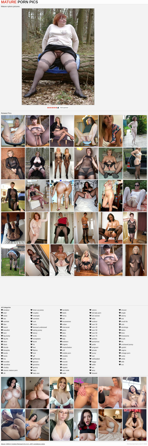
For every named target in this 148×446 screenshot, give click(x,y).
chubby (5, 367)
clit (3, 373)
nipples (64, 367)
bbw (3, 324)
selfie (92, 364)
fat (33, 344)
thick (122, 333)
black (4, 344)
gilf (33, 356)
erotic (34, 336)
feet (33, 347)
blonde (4, 347)
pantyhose (94, 342)
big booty (5, 336)
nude (63, 373)
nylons (93, 310)
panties (93, 339)
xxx (121, 364)
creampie (35, 316)
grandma (35, 364)
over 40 (93, 327)
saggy (92, 362)
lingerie (64, 344)
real (91, 356)
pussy (92, 353)
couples (35, 313)
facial (34, 342)
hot (62, 319)
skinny (122, 316)
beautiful (5, 330)
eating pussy (36, 330)
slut (121, 319)
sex (91, 367)
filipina (34, 350)
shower (123, 310)
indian (63, 324)
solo (121, 324)
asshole (5, 321)
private (93, 350)
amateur (5, 310)
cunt (33, 321)
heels (63, 313)
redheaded (94, 359)
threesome (124, 336)
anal (3, 313)
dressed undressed (39, 327)
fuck (33, 353)
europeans (36, 339)
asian (4, 316)
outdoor (93, 321)
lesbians (64, 342)
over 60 (93, 333)
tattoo (122, 330)
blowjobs (5, 350)
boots (4, 356)
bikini (4, 342)
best (3, 333)
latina (63, 336)
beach (4, 327)
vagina (122, 350)
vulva (122, 356)
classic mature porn (9, 370)
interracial (64, 327)
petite (92, 344)
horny (63, 316)
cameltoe (5, 364)
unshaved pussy (126, 344)
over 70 (93, 336)
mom (63, 359)
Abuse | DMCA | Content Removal (12, 444)
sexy (92, 370)
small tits (123, 321)
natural (63, 364)
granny (34, 367)
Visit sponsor (64, 107)
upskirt (122, 347)
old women (94, 316)
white (122, 359)
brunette (5, 362)
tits (121, 342)
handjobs (64, 310)
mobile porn (65, 353)
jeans (63, 330)
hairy (33, 370)
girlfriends (35, 359)
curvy (34, 324)
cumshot (35, 319)
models (64, 356)
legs (62, 339)
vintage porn (124, 353)
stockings (123, 327)
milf (62, 350)
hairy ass (35, 373)
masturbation (66, 347)
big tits (4, 339)
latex (63, 333)
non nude (64, 370)
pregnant (93, 347)
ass (3, 319)
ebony (34, 333)
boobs (4, 353)
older (92, 319)
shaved (93, 373)
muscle (64, 362)
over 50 (93, 330)
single (122, 313)
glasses (34, 362)
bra (3, 359)
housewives (65, 321)
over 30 (93, 324)
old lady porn (95, 313)
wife (121, 362)
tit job (122, 339)
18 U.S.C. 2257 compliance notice (34, 444)
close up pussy (37, 310)
